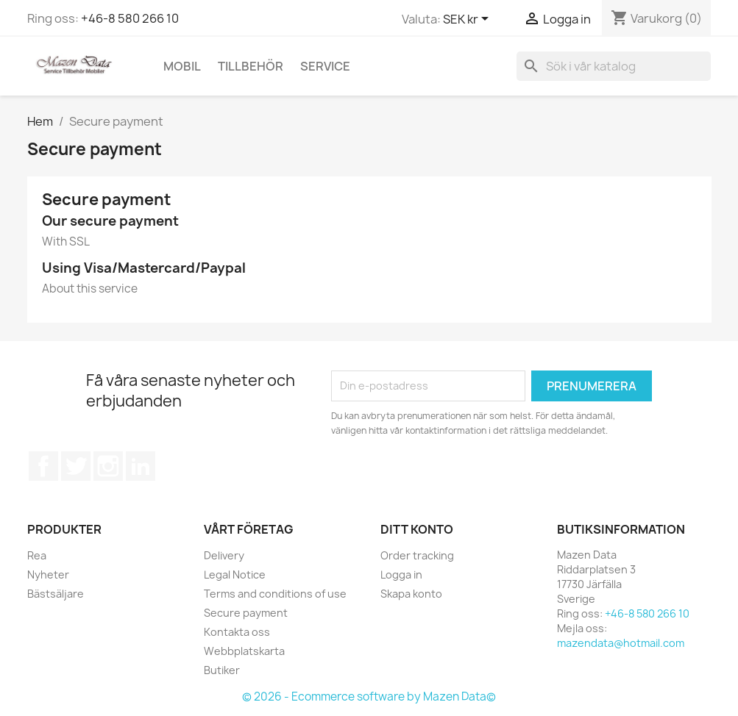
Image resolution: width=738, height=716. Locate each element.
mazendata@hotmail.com (620, 643)
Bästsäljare (55, 594)
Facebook (43, 466)
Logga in (401, 574)
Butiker (222, 670)
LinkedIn (140, 466)
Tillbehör (250, 66)
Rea (36, 555)
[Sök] (614, 66)
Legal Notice (235, 574)
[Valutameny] (468, 20)
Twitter (76, 466)
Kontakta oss (237, 632)
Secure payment (246, 613)
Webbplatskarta (244, 651)
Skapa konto (411, 594)
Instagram (108, 466)
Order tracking (417, 555)
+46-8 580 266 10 (130, 18)
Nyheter (48, 574)
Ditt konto (416, 529)
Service (325, 66)
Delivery (224, 555)
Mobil (182, 66)
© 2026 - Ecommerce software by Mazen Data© (369, 696)
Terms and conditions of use (275, 594)
